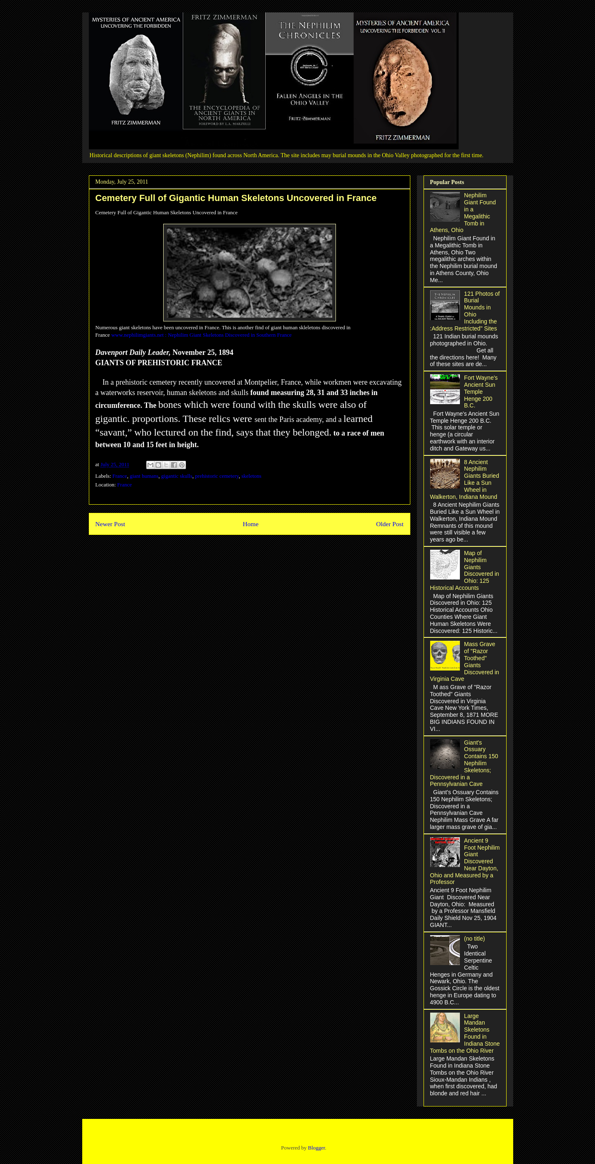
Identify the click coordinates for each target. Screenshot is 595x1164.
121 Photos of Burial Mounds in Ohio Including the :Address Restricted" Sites (465, 311)
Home (250, 523)
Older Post (389, 523)
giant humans (144, 476)
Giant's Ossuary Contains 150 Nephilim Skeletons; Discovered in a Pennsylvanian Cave (464, 763)
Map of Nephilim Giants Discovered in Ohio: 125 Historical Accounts (464, 570)
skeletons (251, 476)
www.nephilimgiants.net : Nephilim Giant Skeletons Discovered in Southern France (201, 335)
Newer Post (110, 523)
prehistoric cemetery (217, 476)
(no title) (474, 938)
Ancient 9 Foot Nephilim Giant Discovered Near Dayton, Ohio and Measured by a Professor (465, 861)
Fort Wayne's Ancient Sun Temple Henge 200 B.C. (481, 391)
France (119, 476)
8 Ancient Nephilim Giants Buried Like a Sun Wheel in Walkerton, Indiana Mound (464, 479)
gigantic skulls (176, 476)
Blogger (316, 1148)
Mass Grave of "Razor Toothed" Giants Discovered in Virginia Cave (464, 661)
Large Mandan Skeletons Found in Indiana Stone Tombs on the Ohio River (465, 1033)
